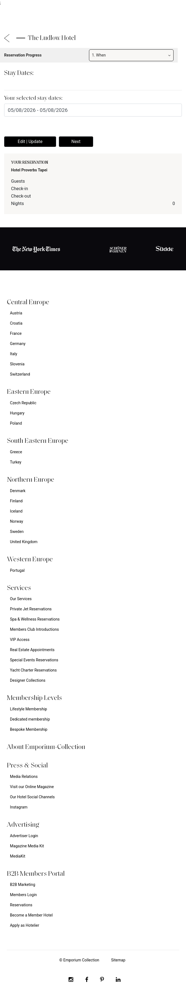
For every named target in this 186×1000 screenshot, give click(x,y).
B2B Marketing (22, 884)
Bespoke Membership (28, 729)
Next (75, 141)
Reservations (21, 905)
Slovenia (17, 364)
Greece (16, 452)
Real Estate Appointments (32, 650)
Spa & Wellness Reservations (35, 619)
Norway (16, 521)
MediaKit (17, 856)
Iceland (16, 511)
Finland (16, 501)
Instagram (18, 807)
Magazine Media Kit (27, 846)
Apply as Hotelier (24, 925)
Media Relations (24, 776)
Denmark (17, 491)
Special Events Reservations (34, 660)
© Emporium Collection (79, 960)
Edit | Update (30, 141)
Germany (17, 343)
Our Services (21, 599)
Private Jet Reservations (31, 609)
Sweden (16, 531)
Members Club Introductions (34, 629)
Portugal (17, 570)
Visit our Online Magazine (32, 787)
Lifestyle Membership (28, 709)
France (16, 333)
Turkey (15, 462)
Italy (13, 354)
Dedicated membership (30, 719)
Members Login (23, 895)
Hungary (17, 413)
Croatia (16, 323)
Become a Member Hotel (31, 915)
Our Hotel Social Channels (32, 797)
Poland (16, 423)
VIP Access (20, 639)
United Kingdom (24, 542)
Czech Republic (23, 403)
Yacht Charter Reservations (33, 670)
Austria (16, 313)
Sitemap (118, 960)
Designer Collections (27, 680)
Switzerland (20, 374)
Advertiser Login (24, 836)
